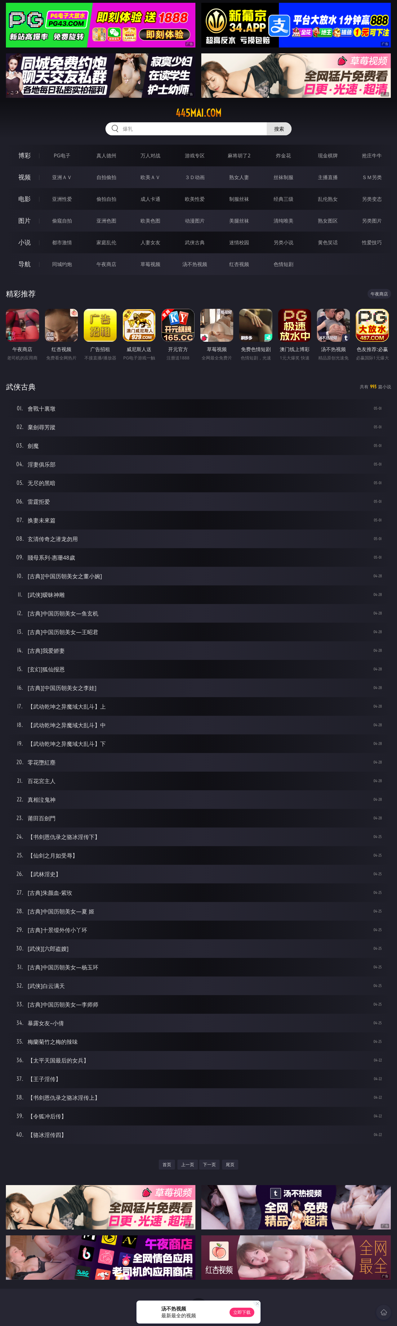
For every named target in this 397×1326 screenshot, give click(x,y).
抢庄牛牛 (372, 155)
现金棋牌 (328, 155)
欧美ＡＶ (150, 177)
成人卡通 (150, 199)
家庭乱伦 (106, 242)
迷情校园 (239, 242)
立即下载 (242, 1312)
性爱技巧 (372, 242)
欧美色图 (150, 220)
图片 (24, 220)
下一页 (209, 1164)
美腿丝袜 (239, 220)
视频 (24, 177)
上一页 (187, 1164)
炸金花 (283, 155)
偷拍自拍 (106, 199)
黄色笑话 (328, 242)
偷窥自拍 (62, 220)
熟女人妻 (239, 177)
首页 (167, 1164)
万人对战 (150, 155)
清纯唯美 (283, 220)
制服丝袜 (239, 199)
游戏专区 (195, 155)
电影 (24, 199)
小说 (24, 242)
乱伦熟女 (328, 199)
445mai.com (198, 113)
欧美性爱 (195, 199)
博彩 (24, 155)
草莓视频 (150, 264)
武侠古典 (195, 242)
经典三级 (283, 199)
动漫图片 (195, 220)
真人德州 (106, 155)
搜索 (279, 128)
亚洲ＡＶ (62, 177)
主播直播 (328, 177)
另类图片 (372, 220)
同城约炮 (62, 264)
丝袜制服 (283, 177)
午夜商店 (106, 264)
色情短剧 (283, 264)
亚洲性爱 (62, 199)
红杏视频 (239, 264)
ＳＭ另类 (372, 177)
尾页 (230, 1164)
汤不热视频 (194, 264)
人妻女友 (150, 242)
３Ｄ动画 (195, 177)
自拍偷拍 (106, 177)
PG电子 (62, 155)
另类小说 (283, 242)
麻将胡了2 (239, 155)
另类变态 (372, 199)
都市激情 (62, 242)
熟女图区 (328, 220)
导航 (24, 264)
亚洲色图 (106, 220)
